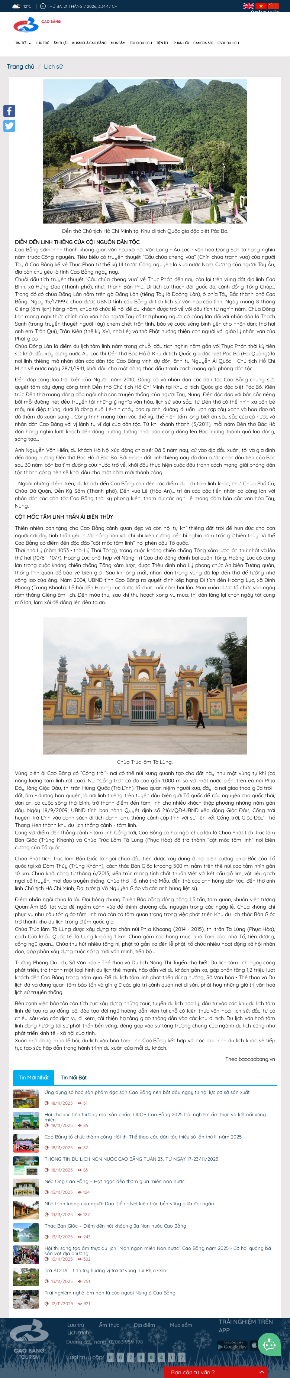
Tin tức (23, 43)
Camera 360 (203, 43)
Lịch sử (53, 66)
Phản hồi (181, 43)
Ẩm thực (61, 43)
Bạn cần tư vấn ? (193, 1372)
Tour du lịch (141, 43)
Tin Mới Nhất (34, 1077)
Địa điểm (144, 1322)
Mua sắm (118, 43)
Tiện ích (162, 43)
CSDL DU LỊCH (228, 43)
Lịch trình (78, 1329)
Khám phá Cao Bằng (89, 43)
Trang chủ (20, 66)
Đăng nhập (267, 12)
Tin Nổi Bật (74, 1077)
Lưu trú (42, 43)
